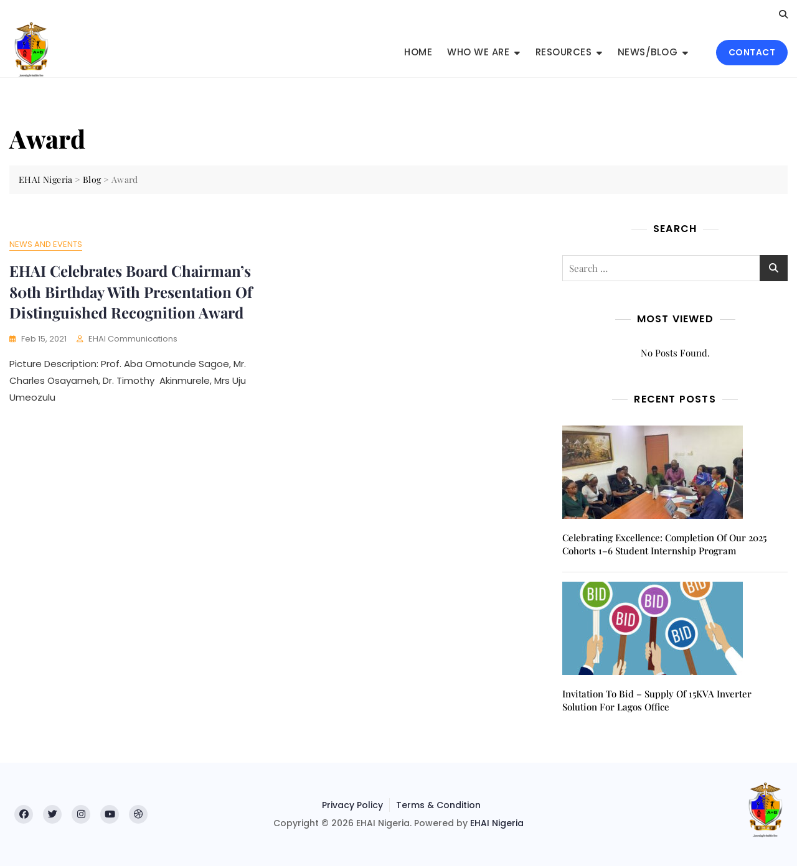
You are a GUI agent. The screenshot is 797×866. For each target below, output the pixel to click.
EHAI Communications (132, 339)
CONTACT (752, 52)
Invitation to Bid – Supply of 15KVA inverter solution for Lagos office (657, 700)
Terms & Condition (438, 805)
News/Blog (648, 51)
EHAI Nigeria (497, 823)
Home (418, 51)
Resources (563, 51)
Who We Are (478, 51)
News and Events (45, 244)
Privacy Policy (352, 805)
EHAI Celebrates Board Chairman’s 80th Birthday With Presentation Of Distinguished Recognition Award (130, 291)
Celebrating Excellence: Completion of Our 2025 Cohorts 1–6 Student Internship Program (664, 544)
